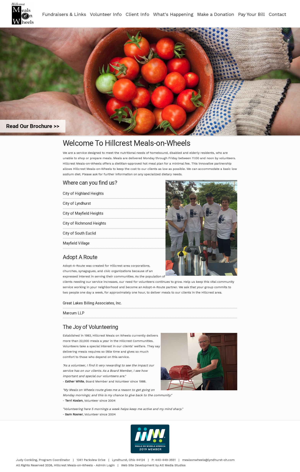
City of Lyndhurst (77, 203)
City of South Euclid (79, 233)
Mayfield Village (76, 243)
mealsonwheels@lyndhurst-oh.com (208, 460)
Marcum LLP (73, 313)
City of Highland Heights (83, 193)
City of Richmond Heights (84, 223)
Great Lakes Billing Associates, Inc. (92, 303)
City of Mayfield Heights (83, 213)
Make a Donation (215, 14)
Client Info (137, 14)
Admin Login (105, 465)
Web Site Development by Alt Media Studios (153, 465)
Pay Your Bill (251, 14)
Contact (277, 14)
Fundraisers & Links (64, 14)
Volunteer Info (106, 14)
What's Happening (173, 14)
